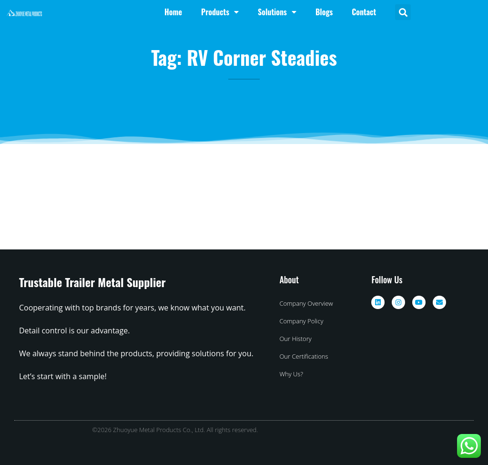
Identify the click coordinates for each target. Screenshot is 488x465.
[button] (403, 12)
